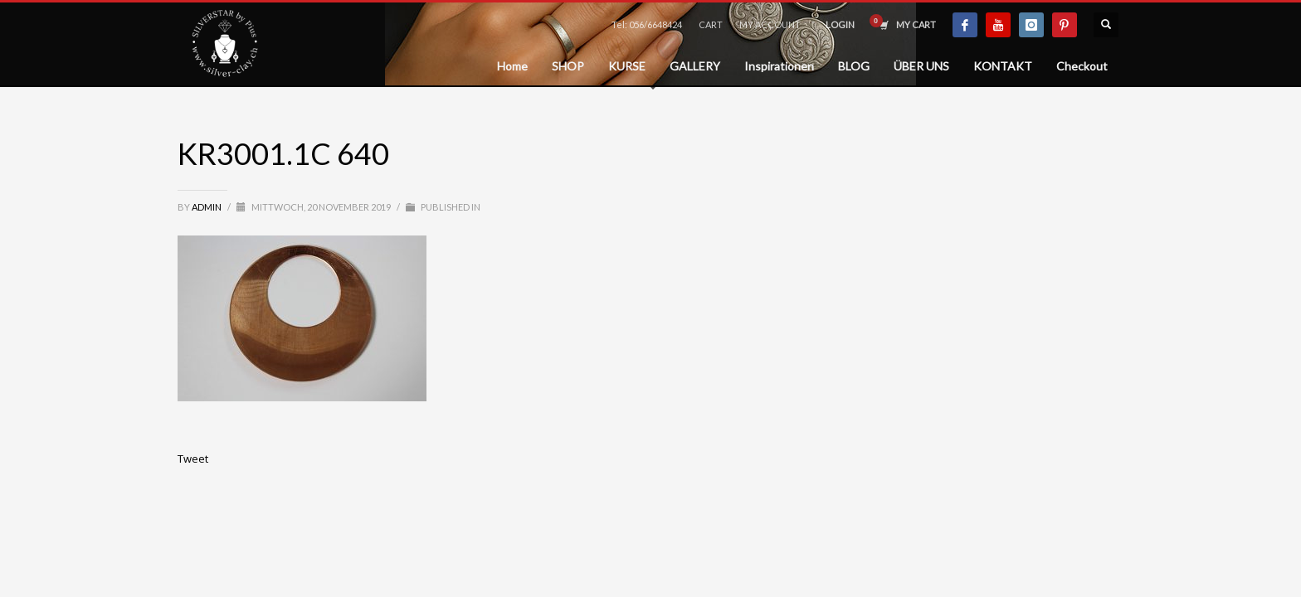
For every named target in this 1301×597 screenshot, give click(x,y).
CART (711, 24)
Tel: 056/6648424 (647, 24)
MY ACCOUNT (770, 24)
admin (207, 206)
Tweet (193, 458)
